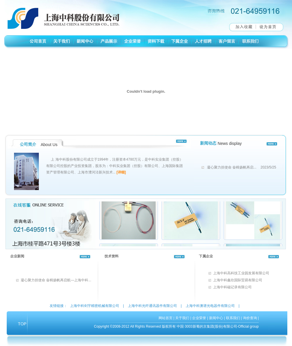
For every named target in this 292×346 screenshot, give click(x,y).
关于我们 (182, 318)
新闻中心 (216, 318)
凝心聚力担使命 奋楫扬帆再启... (231, 167)
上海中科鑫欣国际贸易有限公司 (237, 280)
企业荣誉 (199, 318)
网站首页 (166, 318)
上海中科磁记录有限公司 (232, 287)
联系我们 (233, 318)
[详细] (121, 172)
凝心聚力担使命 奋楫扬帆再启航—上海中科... (56, 280)
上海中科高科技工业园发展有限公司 (241, 273)
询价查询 (250, 318)
